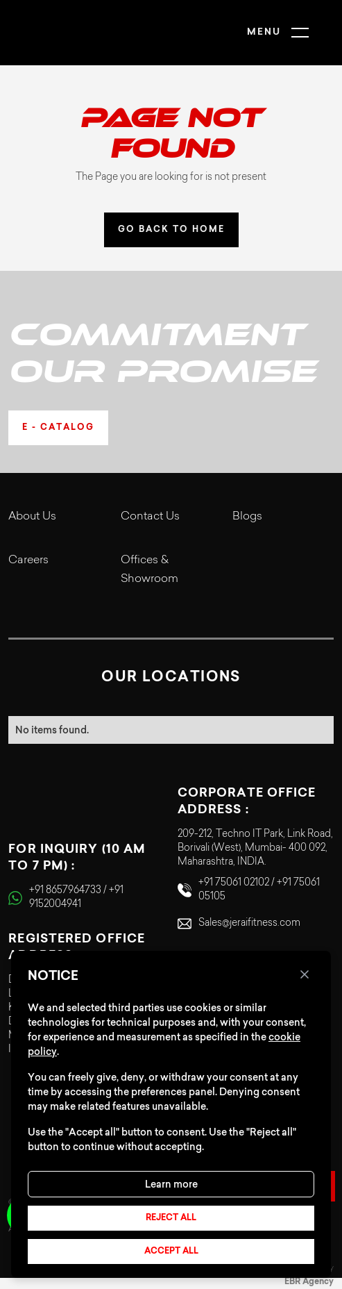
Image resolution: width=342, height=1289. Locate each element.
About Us (32, 516)
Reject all (171, 1218)
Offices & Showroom (149, 570)
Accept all (171, 1251)
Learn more (171, 1184)
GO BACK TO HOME (171, 230)
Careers (28, 560)
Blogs (247, 516)
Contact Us (150, 516)
